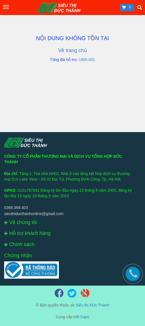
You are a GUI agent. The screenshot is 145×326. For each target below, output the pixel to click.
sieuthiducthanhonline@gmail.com (33, 213)
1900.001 (87, 59)
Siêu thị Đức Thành (92, 305)
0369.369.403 (16, 207)
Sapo (84, 317)
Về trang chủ (72, 50)
